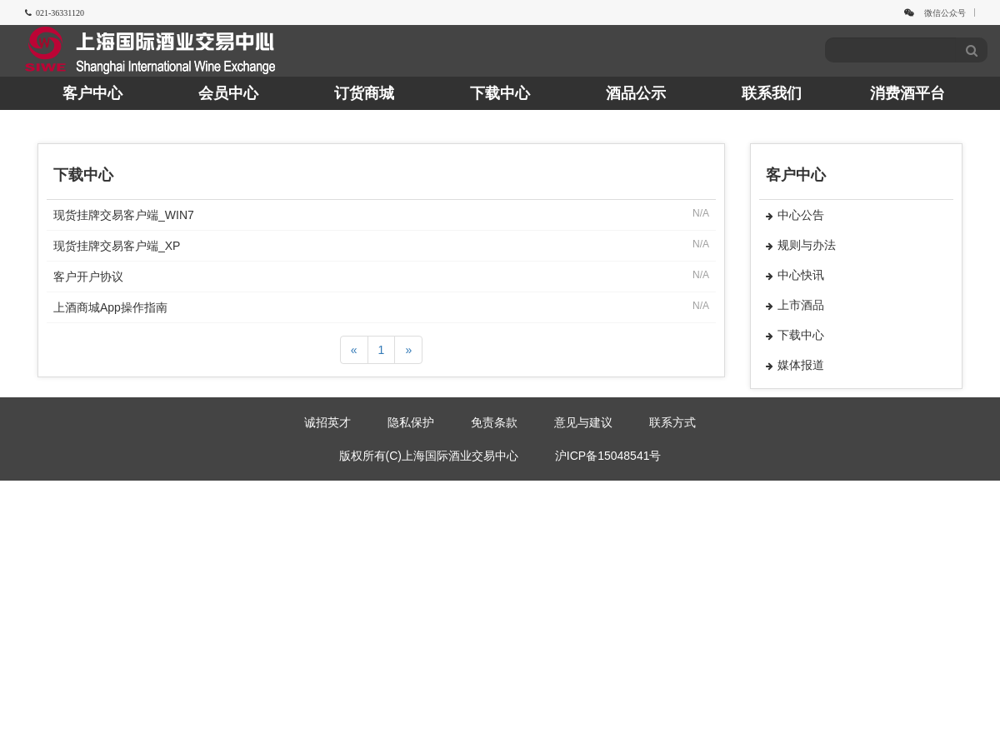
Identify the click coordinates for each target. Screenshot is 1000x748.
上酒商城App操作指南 (110, 307)
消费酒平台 (907, 93)
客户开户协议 (88, 276)
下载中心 (500, 93)
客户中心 (92, 93)
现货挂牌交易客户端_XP (116, 245)
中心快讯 (795, 275)
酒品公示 (636, 93)
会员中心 (228, 93)
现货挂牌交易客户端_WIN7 (123, 215)
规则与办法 (801, 245)
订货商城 (364, 93)
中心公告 (795, 215)
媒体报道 (795, 365)
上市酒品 (795, 305)
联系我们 (772, 93)
